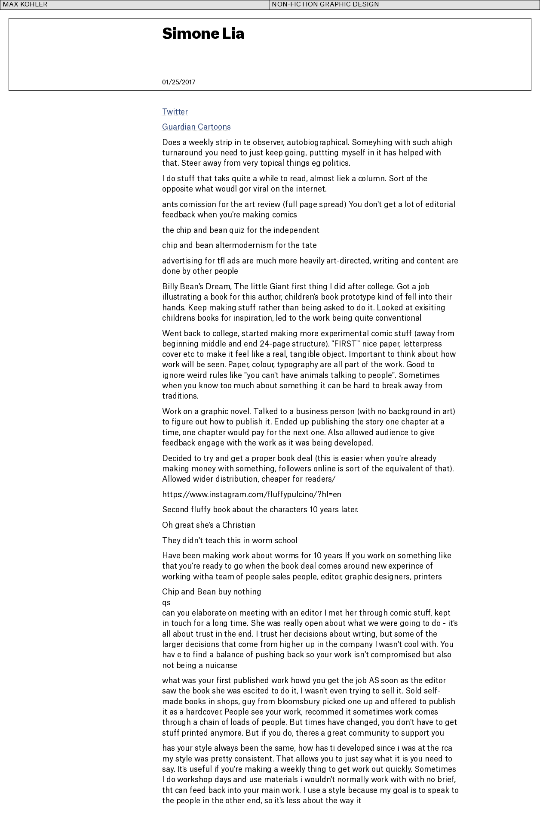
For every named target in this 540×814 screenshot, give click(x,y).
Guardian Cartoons (196, 127)
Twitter (175, 112)
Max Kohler (25, 4)
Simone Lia (203, 34)
